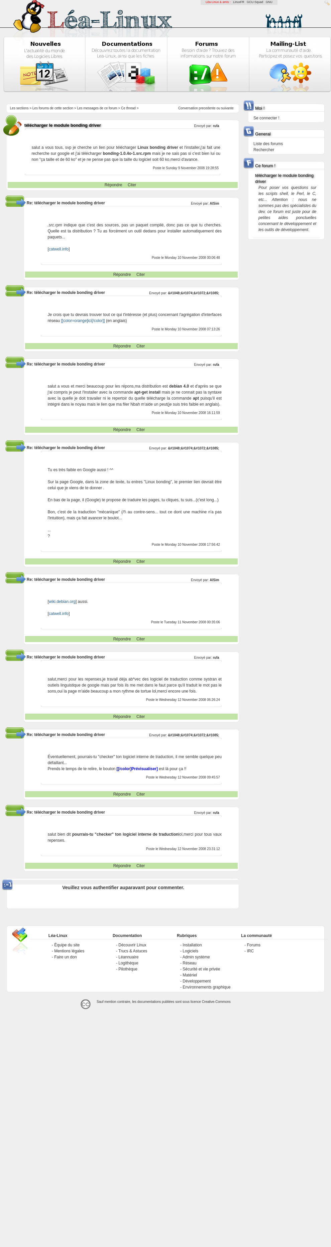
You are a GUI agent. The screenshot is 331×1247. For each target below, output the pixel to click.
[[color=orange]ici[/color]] (83, 320)
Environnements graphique (206, 987)
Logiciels (190, 951)
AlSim (214, 203)
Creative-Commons (216, 1002)
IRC (250, 951)
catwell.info (59, 249)
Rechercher (263, 149)
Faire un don (65, 957)
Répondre (113, 185)
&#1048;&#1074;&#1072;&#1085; (193, 293)
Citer (132, 185)
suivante (227, 108)
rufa (216, 126)
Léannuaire (128, 957)
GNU (269, 2)
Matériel (190, 975)
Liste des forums (268, 143)
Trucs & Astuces (132, 951)
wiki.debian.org (62, 601)
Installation (192, 945)
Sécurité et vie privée (201, 969)
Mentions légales (69, 951)
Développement (197, 981)
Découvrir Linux (132, 945)
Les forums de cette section (52, 108)
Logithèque (128, 963)
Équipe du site (67, 945)
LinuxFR (238, 2)
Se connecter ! (266, 118)
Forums (253, 945)
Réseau (189, 963)
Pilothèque (127, 969)
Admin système (196, 957)
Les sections (19, 108)
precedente (207, 108)
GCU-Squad (255, 2)
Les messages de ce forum (97, 108)
